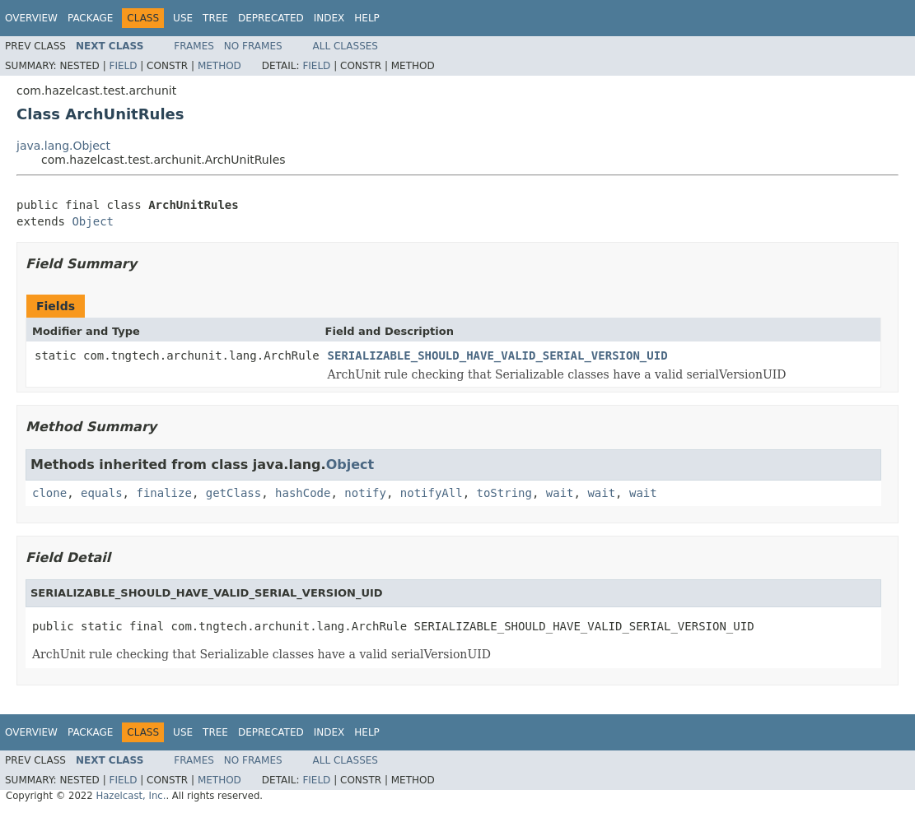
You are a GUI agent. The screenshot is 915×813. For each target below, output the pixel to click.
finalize (163, 492)
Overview (31, 18)
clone (49, 492)
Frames (194, 46)
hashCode (302, 492)
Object (93, 221)
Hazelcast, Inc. (131, 795)
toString (504, 492)
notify (365, 492)
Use (183, 18)
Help (367, 18)
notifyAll (431, 492)
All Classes (345, 46)
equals (102, 492)
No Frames (253, 46)
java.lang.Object (63, 145)
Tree (215, 18)
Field (123, 66)
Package (90, 18)
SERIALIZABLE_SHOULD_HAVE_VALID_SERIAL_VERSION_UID (498, 355)
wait (560, 492)
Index (329, 18)
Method (219, 66)
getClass (233, 492)
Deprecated (271, 18)
